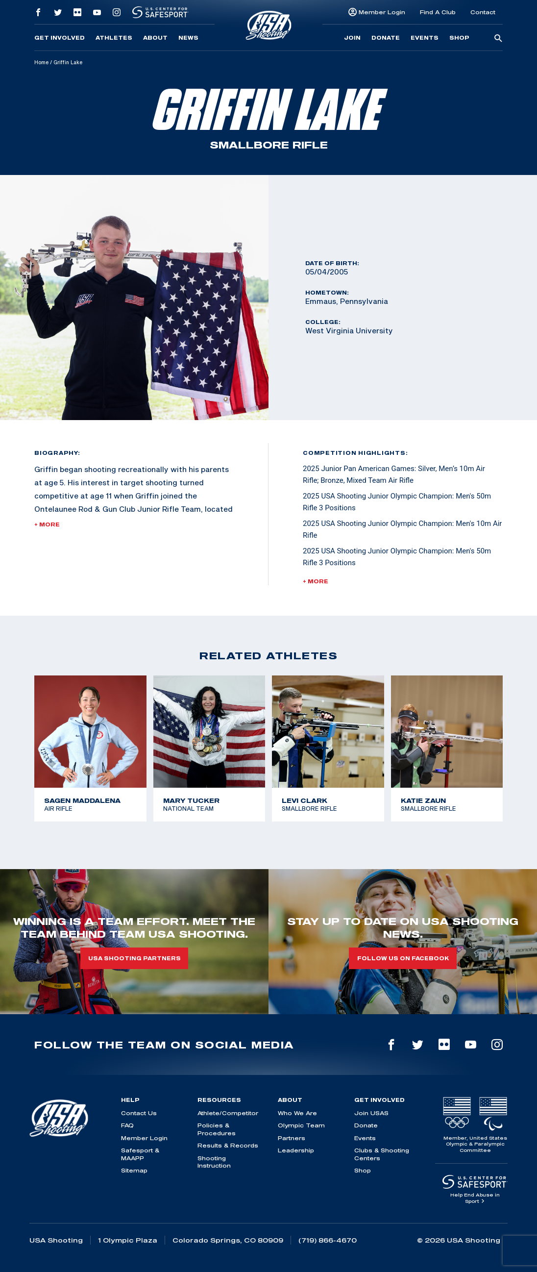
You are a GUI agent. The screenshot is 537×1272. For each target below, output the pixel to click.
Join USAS (371, 1113)
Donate (385, 38)
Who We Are (297, 1113)
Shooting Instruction (214, 1162)
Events (425, 38)
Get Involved (59, 38)
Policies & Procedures (216, 1129)
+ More (47, 524)
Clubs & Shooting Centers (381, 1154)
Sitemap (134, 1170)
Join (352, 38)
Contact (482, 12)
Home (41, 62)
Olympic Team (301, 1125)
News (188, 38)
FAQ (127, 1125)
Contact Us (139, 1113)
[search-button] (498, 39)
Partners (291, 1138)
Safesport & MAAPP (140, 1154)
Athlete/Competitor (227, 1113)
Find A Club (438, 12)
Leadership (296, 1150)
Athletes (114, 38)
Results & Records (227, 1145)
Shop (459, 38)
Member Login (382, 12)
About (155, 38)
